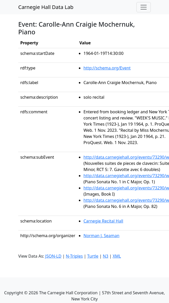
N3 (105, 256)
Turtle (93, 256)
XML (117, 256)
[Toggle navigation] (143, 7)
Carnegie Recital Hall (103, 221)
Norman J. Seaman (101, 235)
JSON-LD (53, 256)
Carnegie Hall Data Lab (45, 7)
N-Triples (74, 256)
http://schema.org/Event (107, 68)
